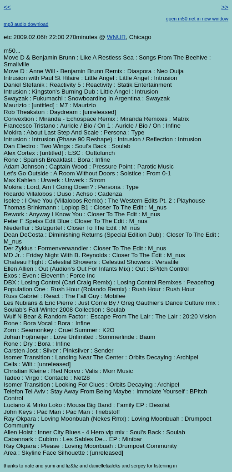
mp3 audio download (26, 24)
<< (7, 7)
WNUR (116, 37)
